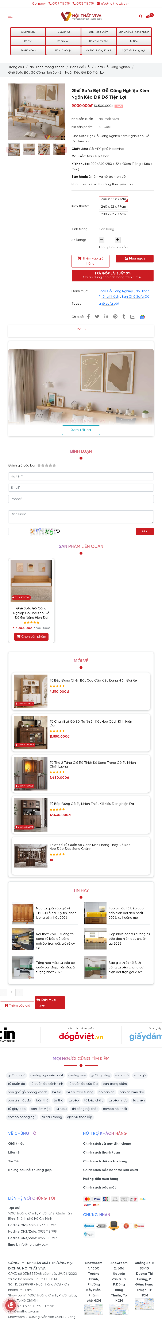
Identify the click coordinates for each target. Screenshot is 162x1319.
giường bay (77, 1075)
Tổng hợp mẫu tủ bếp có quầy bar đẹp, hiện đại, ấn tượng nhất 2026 (56, 967)
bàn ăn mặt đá (19, 1100)
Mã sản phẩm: (83, 127)
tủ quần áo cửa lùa (83, 1084)
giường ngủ (16, 1075)
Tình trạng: (80, 229)
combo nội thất (115, 1109)
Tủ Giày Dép (28, 50)
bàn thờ (42, 1100)
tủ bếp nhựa (118, 1100)
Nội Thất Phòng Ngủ (134, 50)
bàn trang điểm (115, 1084)
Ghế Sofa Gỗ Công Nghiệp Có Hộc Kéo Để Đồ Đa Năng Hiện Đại (31, 613)
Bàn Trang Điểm (98, 32)
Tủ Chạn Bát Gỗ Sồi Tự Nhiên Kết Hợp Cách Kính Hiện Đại (91, 723)
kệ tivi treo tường (79, 1092)
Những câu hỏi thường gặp (30, 1170)
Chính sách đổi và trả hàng (105, 1161)
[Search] (140, 16)
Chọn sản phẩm (31, 637)
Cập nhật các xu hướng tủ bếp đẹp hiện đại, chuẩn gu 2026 (129, 938)
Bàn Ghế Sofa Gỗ (135, 296)
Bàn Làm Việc (63, 50)
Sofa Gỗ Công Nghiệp (113, 67)
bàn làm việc (40, 1109)
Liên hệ (14, 1152)
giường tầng (100, 1075)
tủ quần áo (16, 1084)
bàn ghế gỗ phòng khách (27, 1092)
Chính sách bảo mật (99, 1187)
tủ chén (139, 1100)
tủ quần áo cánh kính (46, 1084)
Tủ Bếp (134, 41)
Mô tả (81, 329)
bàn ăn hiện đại (132, 1092)
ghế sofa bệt (109, 303)
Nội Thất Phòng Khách (98, 50)
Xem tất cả (81, 430)
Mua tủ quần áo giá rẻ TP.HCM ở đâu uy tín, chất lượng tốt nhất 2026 (56, 913)
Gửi (144, 531)
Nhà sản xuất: (83, 119)
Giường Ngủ (28, 32)
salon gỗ (122, 1075)
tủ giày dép (17, 1109)
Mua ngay (134, 258)
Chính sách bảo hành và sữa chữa (110, 1170)
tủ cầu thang (52, 1117)
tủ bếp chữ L (93, 1100)
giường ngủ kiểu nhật (46, 1075)
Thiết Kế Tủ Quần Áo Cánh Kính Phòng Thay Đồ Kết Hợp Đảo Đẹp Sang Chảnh (90, 847)
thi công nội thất (85, 1109)
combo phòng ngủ (22, 1117)
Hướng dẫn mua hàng (100, 1179)
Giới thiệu (16, 1144)
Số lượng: (79, 240)
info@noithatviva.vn (113, 3)
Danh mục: (80, 291)
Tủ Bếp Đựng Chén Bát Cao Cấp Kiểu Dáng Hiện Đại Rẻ (93, 680)
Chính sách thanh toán (101, 1152)
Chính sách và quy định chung (107, 1144)
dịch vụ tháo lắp (79, 1117)
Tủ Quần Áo (63, 32)
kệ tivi (56, 1092)
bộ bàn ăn (107, 1092)
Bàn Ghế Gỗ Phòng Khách (134, 32)
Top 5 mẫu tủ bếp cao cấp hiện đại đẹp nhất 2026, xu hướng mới (126, 913)
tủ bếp (73, 1100)
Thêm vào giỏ (17, 1005)
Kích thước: (80, 206)
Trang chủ (16, 67)
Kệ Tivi (28, 41)
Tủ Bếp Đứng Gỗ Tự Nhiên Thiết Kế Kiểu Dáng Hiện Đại (92, 804)
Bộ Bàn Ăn (63, 41)
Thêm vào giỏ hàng (91, 261)
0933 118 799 (83, 3)
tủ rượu (61, 1109)
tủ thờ (58, 1100)
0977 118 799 (59, 3)
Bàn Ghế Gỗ (80, 67)
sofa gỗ (140, 1075)
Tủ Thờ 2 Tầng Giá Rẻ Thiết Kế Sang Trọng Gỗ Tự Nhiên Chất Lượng (93, 764)
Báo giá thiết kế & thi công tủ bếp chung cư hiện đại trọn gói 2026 (126, 967)
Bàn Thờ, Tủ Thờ (98, 41)
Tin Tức (14, 1161)
